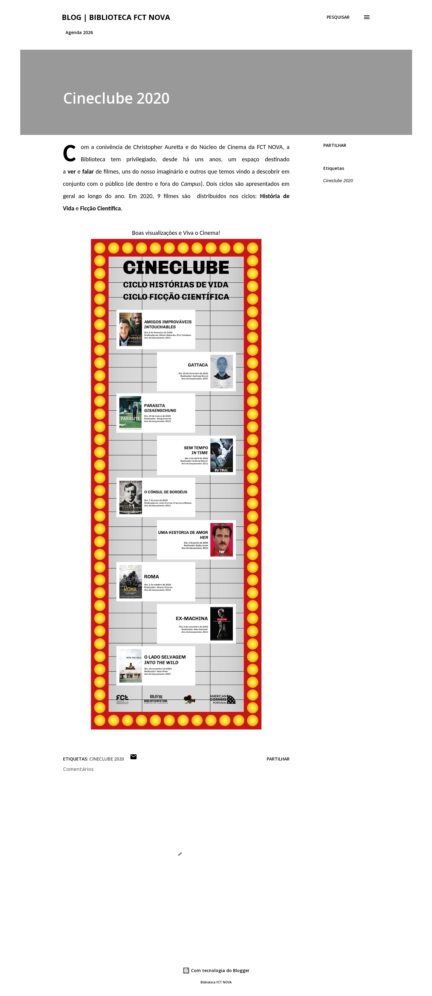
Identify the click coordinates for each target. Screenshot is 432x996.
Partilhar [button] (334, 145)
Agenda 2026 (79, 32)
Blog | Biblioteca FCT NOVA (116, 17)
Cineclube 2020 (338, 180)
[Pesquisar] (338, 17)
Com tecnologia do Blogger (216, 970)
